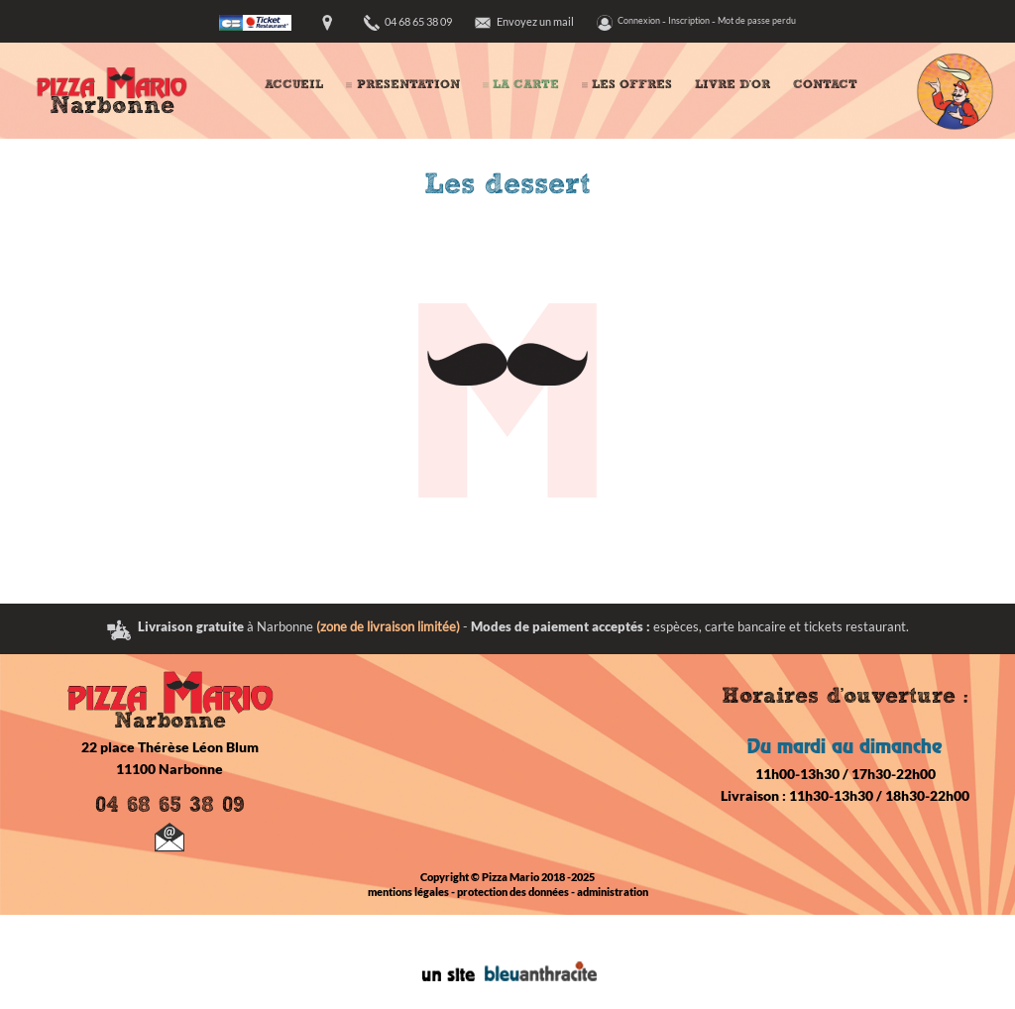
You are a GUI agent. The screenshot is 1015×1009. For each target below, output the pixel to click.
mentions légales (408, 891)
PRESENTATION (408, 84)
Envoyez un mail (535, 21)
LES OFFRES (632, 84)
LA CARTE (526, 84)
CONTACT (825, 84)
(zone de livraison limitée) (388, 626)
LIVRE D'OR (732, 84)
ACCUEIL (294, 84)
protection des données (513, 891)
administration (612, 891)
